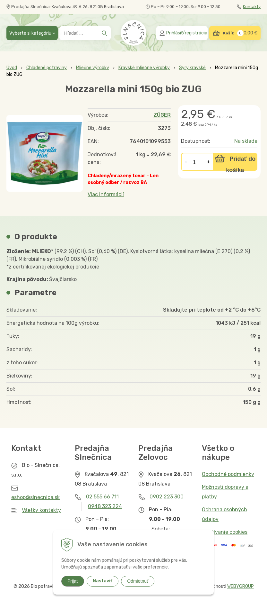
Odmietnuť (137, 581)
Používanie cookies (224, 532)
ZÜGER (162, 115)
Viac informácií (106, 194)
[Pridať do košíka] (235, 162)
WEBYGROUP (240, 586)
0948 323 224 (105, 506)
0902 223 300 (167, 497)
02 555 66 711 (102, 497)
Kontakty (249, 6)
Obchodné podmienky (228, 474)
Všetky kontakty (41, 510)
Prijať (72, 581)
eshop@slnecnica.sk (35, 497)
